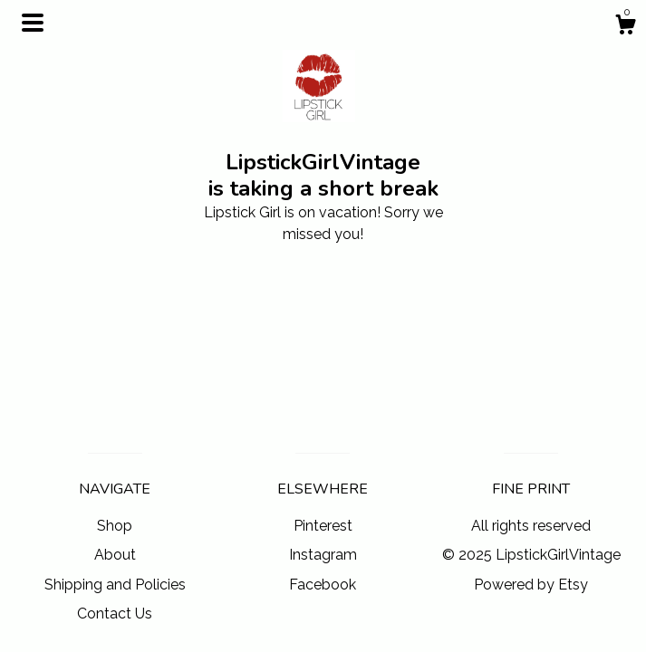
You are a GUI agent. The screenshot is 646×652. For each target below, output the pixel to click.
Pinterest (323, 525)
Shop (114, 525)
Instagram (323, 554)
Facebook (322, 584)
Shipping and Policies (115, 584)
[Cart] (625, 27)
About (115, 554)
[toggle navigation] (32, 23)
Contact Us (114, 613)
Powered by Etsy (531, 584)
